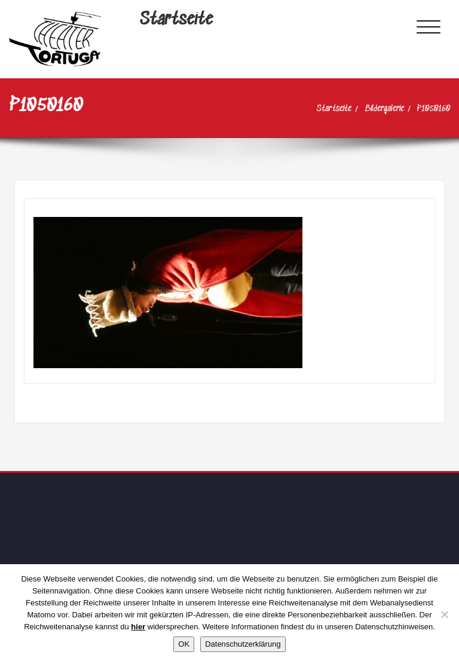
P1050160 (429, 109)
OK (183, 643)
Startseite (176, 20)
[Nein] (444, 614)
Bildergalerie (379, 109)
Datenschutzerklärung (242, 643)
